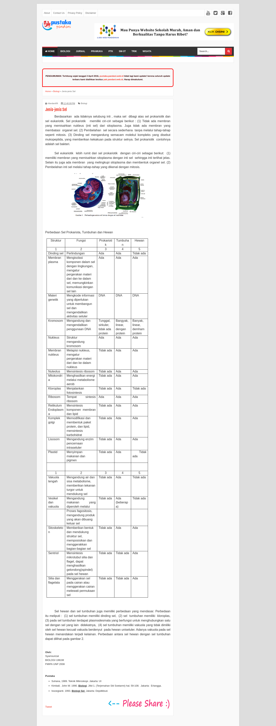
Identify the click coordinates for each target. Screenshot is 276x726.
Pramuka (97, 51)
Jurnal (80, 51)
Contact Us (58, 13)
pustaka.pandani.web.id (112, 76)
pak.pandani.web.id (113, 79)
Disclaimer (90, 13)
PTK (110, 51)
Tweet (48, 706)
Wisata (147, 51)
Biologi (65, 51)
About (47, 13)
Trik (134, 51)
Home (50, 51)
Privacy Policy (75, 13)
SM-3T (122, 51)
